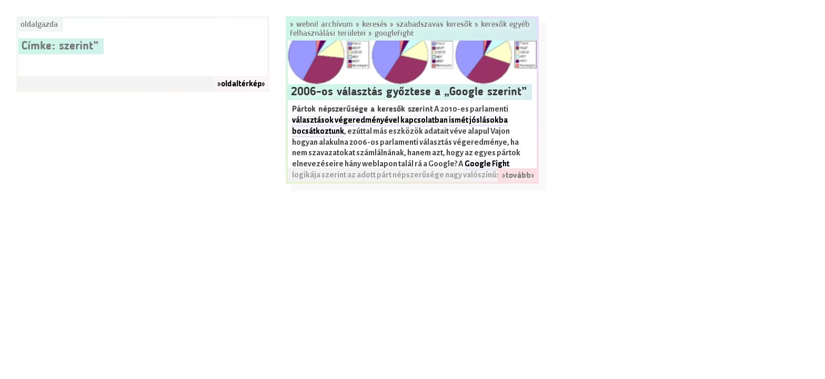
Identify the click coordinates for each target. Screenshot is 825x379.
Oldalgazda (39, 25)
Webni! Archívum (324, 25)
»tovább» (518, 176)
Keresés (374, 25)
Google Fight (487, 164)
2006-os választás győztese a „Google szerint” (409, 92)
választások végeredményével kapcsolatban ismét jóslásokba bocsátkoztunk (400, 125)
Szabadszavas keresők (434, 25)
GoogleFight (394, 33)
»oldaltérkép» (241, 84)
